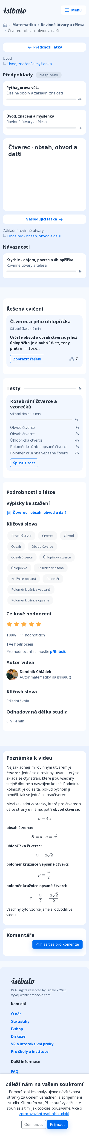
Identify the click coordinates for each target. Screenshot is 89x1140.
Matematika (24, 24)
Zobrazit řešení (27, 359)
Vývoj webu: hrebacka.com (31, 995)
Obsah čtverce (22, 557)
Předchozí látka (44, 47)
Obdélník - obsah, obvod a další (34, 236)
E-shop (17, 1028)
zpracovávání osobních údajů (44, 1113)
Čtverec (47, 536)
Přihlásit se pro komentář (57, 944)
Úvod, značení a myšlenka (29, 63)
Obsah (16, 546)
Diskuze (18, 1036)
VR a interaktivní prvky (32, 1043)
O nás (16, 1013)
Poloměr (52, 579)
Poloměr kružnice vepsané (31, 589)
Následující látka (44, 219)
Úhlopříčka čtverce (57, 557)
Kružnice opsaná (23, 579)
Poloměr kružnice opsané (30, 600)
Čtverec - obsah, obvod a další (37, 512)
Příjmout (57, 1124)
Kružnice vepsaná (51, 568)
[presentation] (54, 343)
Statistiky (20, 1021)
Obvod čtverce (42, 546)
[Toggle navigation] (73, 10)
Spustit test (24, 462)
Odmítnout (33, 1124)
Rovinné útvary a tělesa (62, 24)
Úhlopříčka (19, 568)
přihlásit (58, 651)
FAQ (14, 1071)
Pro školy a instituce (30, 1051)
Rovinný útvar (21, 536)
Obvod (69, 536)
